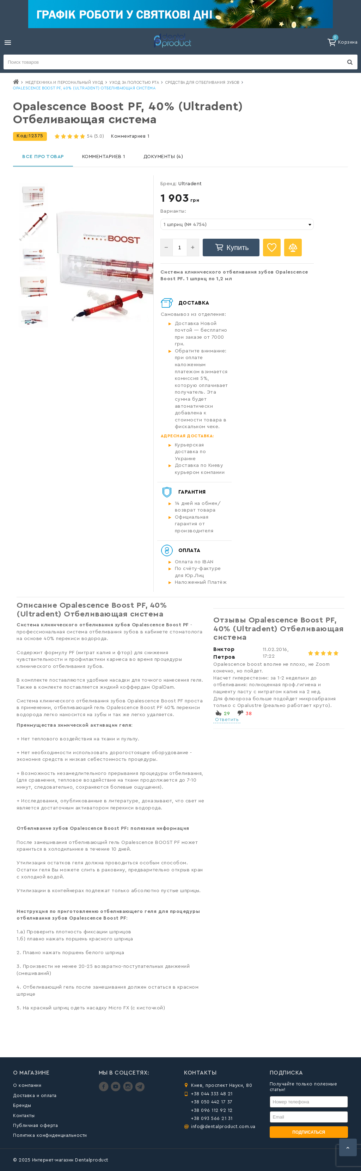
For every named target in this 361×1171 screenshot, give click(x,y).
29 (227, 713)
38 (249, 713)
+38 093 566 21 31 (212, 1118)
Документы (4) (163, 156)
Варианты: (173, 211)
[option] (33, 197)
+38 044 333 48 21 (212, 1093)
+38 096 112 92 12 (212, 1110)
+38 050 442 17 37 (212, 1102)
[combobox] (237, 224)
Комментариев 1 (130, 136)
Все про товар (43, 156)
